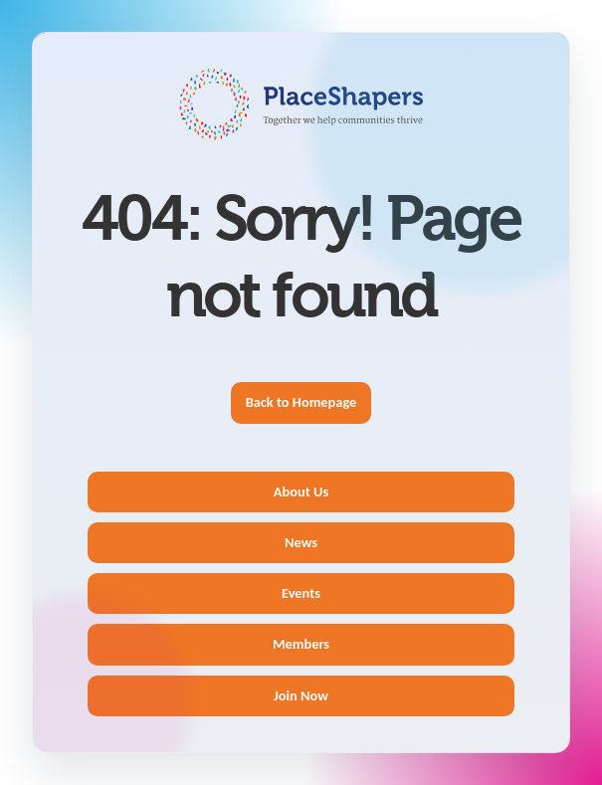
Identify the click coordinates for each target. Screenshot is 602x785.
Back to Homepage (301, 402)
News (301, 542)
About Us (301, 491)
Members (301, 644)
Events (301, 593)
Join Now (301, 695)
